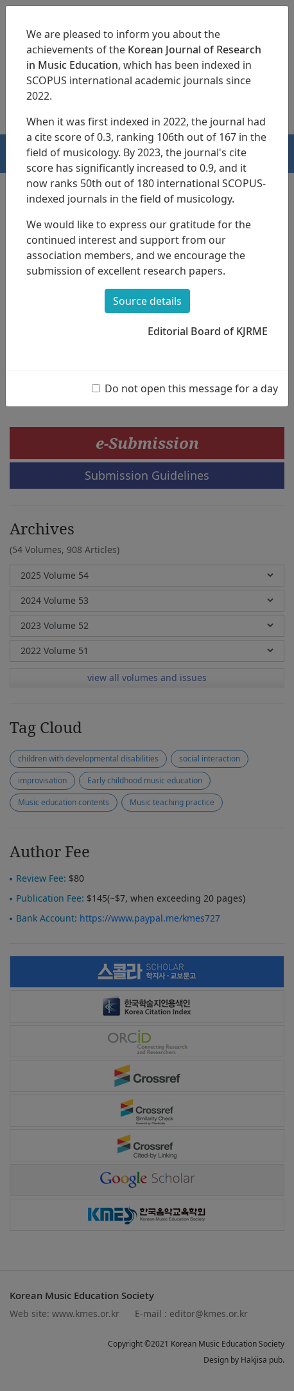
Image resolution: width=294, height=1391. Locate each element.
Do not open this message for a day (191, 388)
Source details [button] (147, 301)
